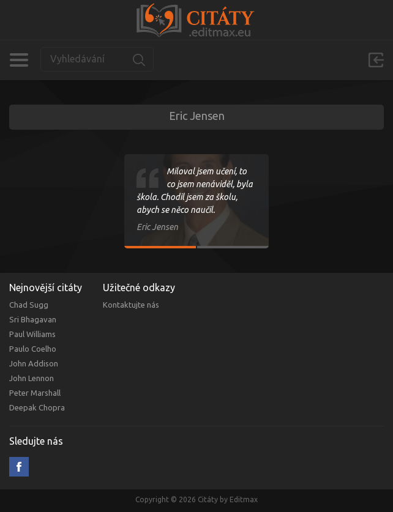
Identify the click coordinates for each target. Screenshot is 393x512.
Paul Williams (32, 334)
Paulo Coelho (32, 348)
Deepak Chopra (37, 407)
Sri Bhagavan (32, 319)
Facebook (19, 467)
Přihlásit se (376, 60)
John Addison (33, 363)
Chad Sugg (28, 304)
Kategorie (18, 60)
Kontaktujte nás (131, 304)
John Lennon (31, 378)
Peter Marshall (35, 392)
